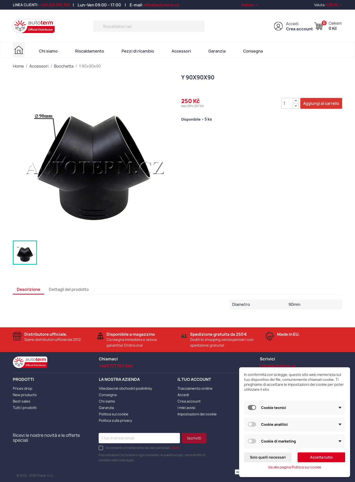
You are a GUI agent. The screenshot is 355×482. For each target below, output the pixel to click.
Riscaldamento (89, 51)
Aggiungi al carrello (321, 103)
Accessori (181, 51)
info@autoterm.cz (161, 5)
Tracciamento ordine (195, 388)
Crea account (299, 29)
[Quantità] (287, 103)
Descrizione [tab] (28, 289)
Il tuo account (194, 379)
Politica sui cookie (113, 414)
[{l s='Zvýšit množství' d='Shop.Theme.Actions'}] (296, 101)
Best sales (21, 401)
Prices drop (22, 388)
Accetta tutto (321, 457)
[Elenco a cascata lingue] (249, 4)
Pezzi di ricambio (138, 51)
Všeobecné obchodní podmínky (125, 388)
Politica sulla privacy (115, 420)
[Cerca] (148, 26)
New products (25, 394)
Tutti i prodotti (24, 407)
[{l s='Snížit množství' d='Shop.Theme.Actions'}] (296, 106)
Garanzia (217, 51)
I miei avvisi (186, 407)
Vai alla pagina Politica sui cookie (294, 467)
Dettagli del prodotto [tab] (69, 289)
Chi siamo (48, 51)
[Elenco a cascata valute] (334, 4)
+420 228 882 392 (54, 4)
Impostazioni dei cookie (197, 414)
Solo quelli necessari (268, 457)
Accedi (292, 23)
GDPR (175, 448)
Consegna (253, 51)
